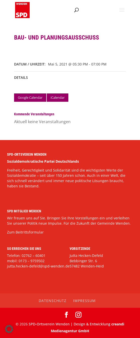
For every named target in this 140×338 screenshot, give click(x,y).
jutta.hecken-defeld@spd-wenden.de (38, 266)
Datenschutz (52, 300)
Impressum (84, 300)
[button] (9, 329)
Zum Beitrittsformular (25, 232)
